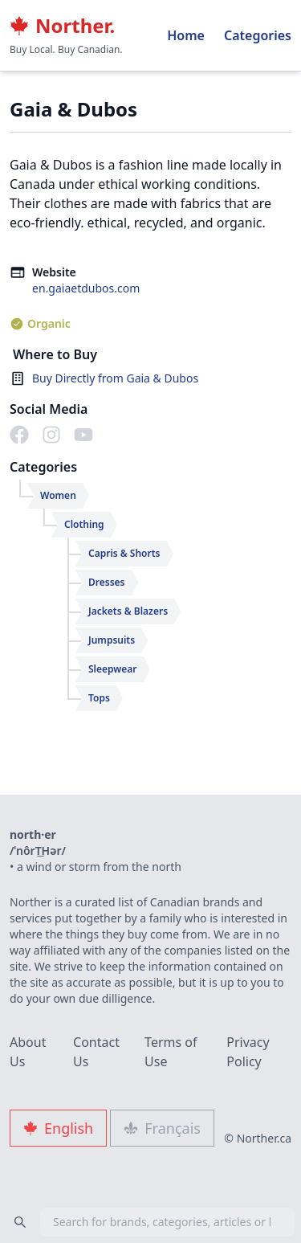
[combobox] (150, 1222)
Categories (257, 35)
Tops (99, 698)
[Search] (20, 1222)
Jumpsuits (111, 640)
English (58, 1128)
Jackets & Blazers (128, 611)
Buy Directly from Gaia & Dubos (115, 378)
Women (58, 495)
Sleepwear (112, 669)
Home (186, 35)
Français (162, 1128)
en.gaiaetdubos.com (86, 288)
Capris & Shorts (124, 553)
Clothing (84, 524)
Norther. (62, 26)
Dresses (106, 582)
